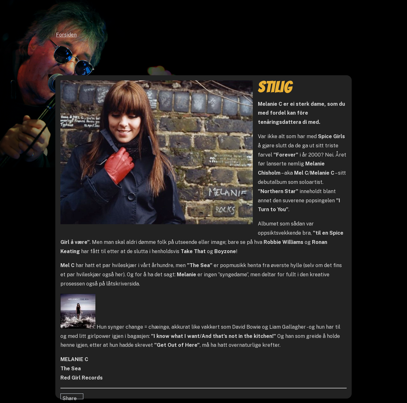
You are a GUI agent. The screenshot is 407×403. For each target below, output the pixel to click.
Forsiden (66, 35)
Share (69, 397)
